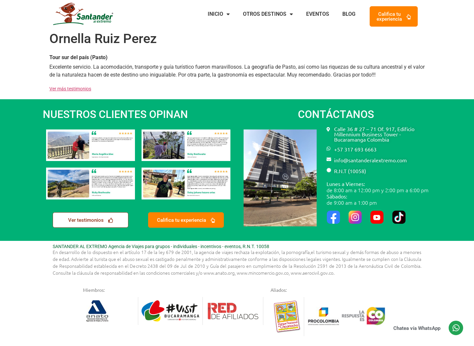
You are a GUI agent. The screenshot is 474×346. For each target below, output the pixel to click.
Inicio (219, 14)
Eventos (317, 14)
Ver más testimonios (70, 89)
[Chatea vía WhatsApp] (456, 328)
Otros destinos (268, 14)
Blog (349, 14)
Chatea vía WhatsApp (416, 328)
